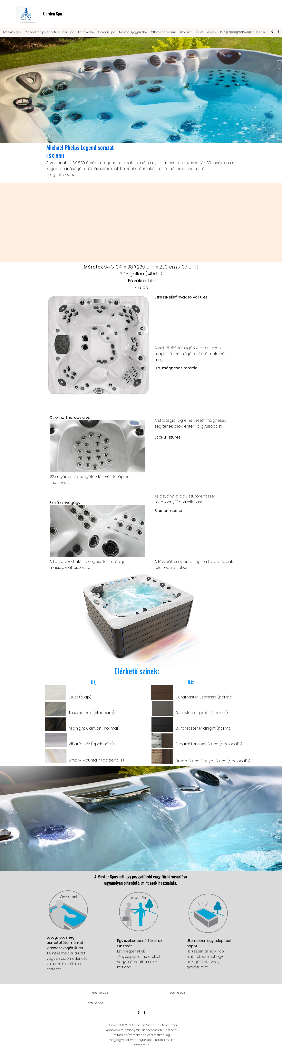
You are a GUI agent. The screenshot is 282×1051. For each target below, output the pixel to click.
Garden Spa (52, 13)
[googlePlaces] (272, 32)
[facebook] (278, 32)
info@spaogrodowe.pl (236, 32)
